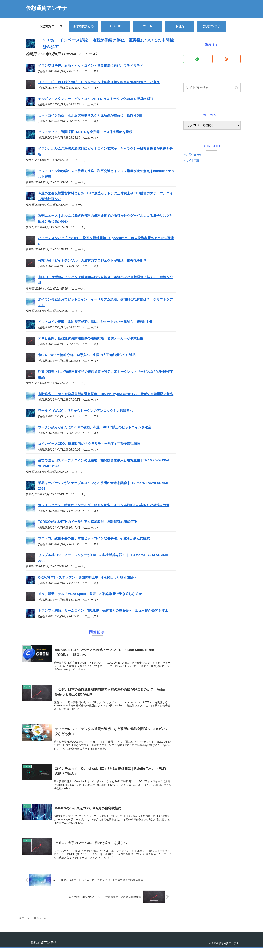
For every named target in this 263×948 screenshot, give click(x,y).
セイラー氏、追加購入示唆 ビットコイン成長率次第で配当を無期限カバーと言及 (99, 82)
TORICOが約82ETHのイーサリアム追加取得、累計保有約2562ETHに (89, 522)
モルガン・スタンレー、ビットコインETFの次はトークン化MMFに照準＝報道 (96, 99)
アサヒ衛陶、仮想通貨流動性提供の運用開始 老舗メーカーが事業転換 (90, 338)
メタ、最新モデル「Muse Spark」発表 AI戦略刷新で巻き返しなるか (90, 594)
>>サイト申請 (191, 160)
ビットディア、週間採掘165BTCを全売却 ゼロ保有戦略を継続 (85, 132)
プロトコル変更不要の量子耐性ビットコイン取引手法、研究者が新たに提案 (94, 538)
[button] (236, 87)
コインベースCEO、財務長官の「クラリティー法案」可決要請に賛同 (91, 444)
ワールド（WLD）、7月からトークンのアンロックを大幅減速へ (85, 411)
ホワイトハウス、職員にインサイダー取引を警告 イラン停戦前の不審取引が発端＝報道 (103, 505)
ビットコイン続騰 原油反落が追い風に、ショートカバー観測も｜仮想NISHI (95, 322)
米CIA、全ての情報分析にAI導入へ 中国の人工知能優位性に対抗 (87, 355)
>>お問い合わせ (192, 154)
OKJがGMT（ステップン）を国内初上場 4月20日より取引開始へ (87, 577)
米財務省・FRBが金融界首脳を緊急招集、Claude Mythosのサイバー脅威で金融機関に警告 (105, 394)
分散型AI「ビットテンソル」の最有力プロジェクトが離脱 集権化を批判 (92, 260)
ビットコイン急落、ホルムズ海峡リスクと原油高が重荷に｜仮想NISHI (90, 115)
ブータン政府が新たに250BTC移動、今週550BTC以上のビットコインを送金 (94, 427)
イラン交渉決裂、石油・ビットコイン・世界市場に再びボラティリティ (90, 65)
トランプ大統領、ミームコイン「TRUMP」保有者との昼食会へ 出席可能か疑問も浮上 (103, 610)
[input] (212, 87)
